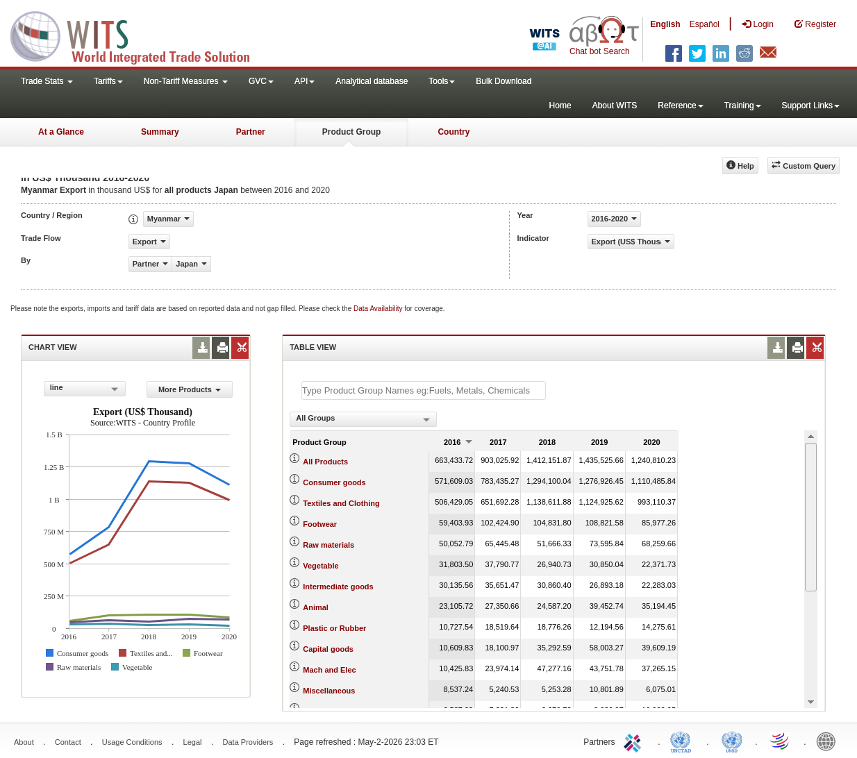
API (304, 81)
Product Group (351, 132)
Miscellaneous (329, 691)
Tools (441, 81)
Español (704, 24)
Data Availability (378, 308)
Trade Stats (47, 81)
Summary (160, 132)
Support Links (811, 105)
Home (560, 105)
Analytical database (371, 81)
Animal (315, 607)
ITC (635, 741)
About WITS (615, 105)
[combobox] (85, 388)
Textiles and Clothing (341, 503)
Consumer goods (334, 482)
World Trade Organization (780, 741)
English (665, 24)
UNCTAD (683, 741)
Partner (250, 132)
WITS (139, 34)
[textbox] (423, 390)
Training (742, 105)
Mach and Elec (329, 670)
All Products (325, 461)
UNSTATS (732, 741)
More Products (189, 389)
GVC (261, 81)
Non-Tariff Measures (186, 81)
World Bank (829, 741)
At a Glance (61, 132)
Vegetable (320, 566)
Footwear (320, 524)
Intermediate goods (338, 586)
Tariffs (108, 81)
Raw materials (328, 545)
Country (453, 132)
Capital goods (328, 649)
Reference (680, 105)
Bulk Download (503, 81)
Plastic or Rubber (334, 628)
